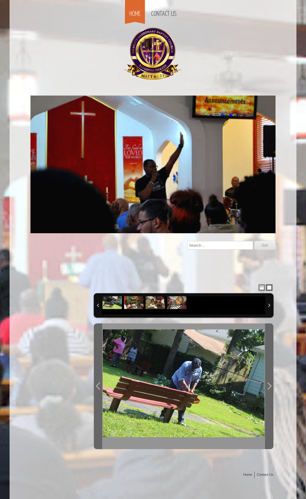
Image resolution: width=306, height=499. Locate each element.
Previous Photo (98, 386)
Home (134, 14)
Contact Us (164, 14)
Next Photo (269, 386)
